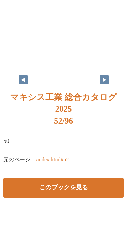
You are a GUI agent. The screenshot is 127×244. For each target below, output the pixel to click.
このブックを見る (63, 187)
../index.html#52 (51, 159)
